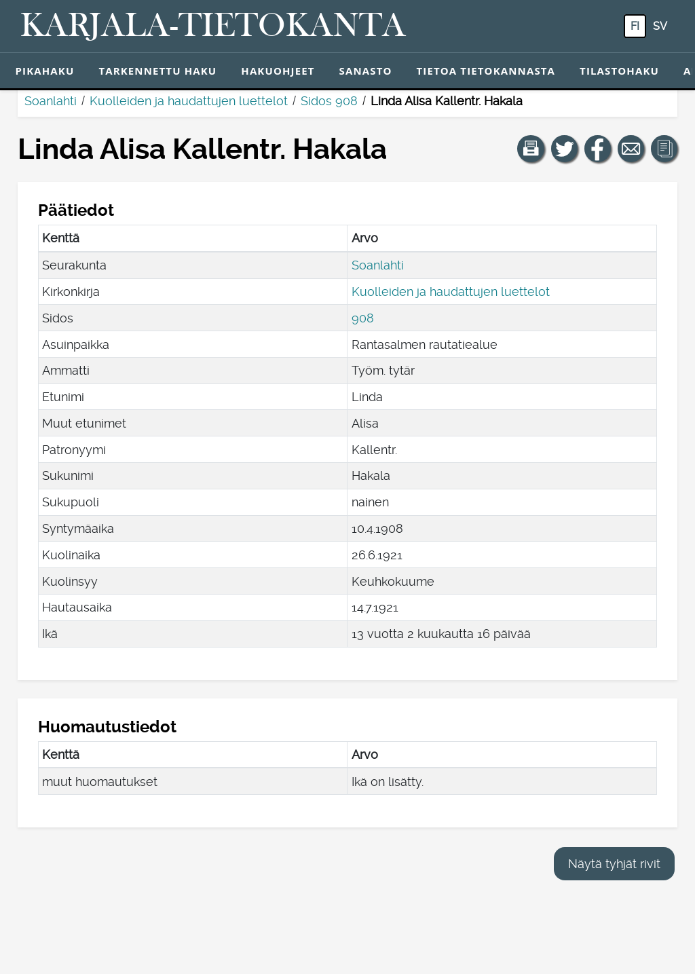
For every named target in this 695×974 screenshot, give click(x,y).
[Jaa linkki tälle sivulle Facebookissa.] (598, 148)
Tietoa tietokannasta (486, 70)
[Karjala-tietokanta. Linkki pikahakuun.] (213, 26)
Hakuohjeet (277, 70)
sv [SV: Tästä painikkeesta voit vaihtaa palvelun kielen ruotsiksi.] (660, 26)
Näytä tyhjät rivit (614, 864)
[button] (530, 148)
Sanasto (365, 70)
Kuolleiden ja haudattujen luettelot (189, 101)
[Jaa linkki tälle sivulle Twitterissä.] (564, 148)
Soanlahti (50, 101)
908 (363, 318)
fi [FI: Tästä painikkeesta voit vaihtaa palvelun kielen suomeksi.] (635, 26)
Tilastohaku (619, 70)
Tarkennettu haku (157, 70)
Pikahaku (45, 70)
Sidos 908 (329, 101)
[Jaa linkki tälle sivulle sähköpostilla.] (631, 148)
